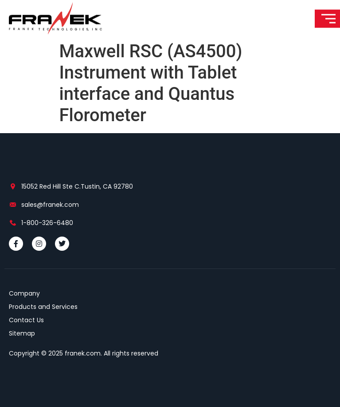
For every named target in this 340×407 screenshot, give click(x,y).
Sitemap (22, 333)
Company (24, 293)
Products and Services (43, 306)
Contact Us (26, 320)
